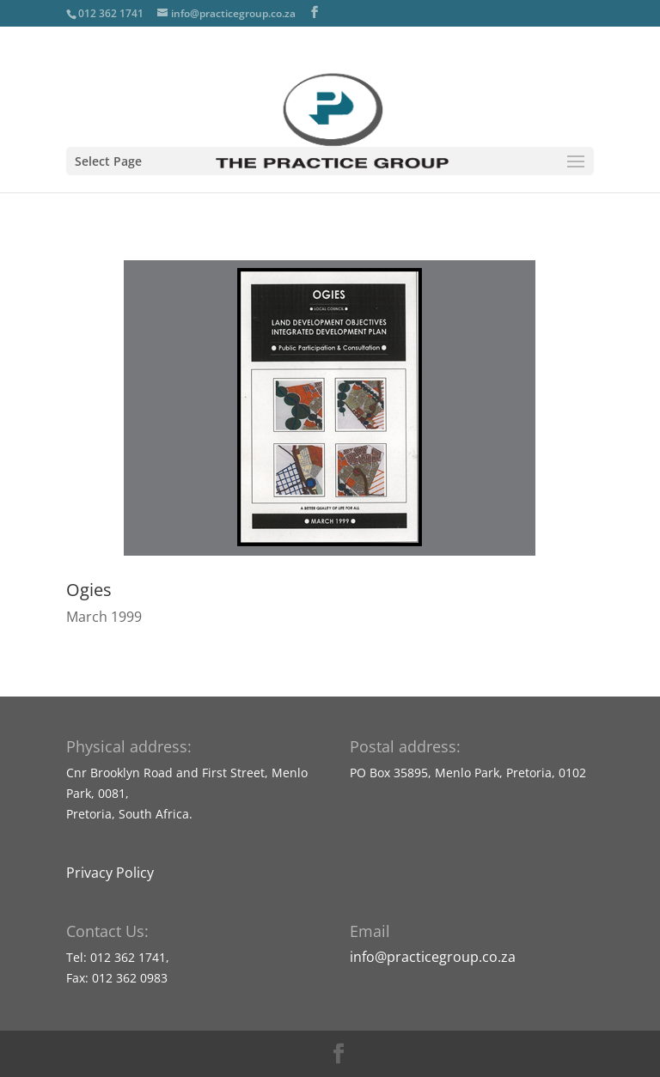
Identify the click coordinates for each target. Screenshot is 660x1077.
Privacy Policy (110, 872)
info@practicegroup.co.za (433, 956)
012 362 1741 (111, 13)
